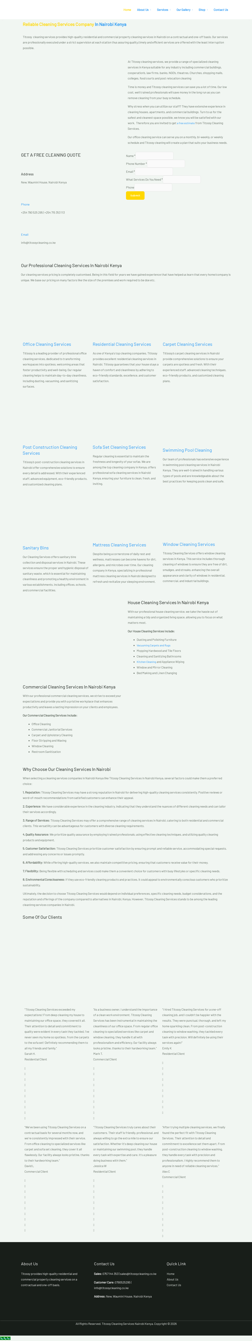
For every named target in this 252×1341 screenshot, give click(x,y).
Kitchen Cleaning (147, 661)
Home (127, 9)
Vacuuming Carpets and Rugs (155, 645)
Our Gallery (183, 9)
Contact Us (221, 9)
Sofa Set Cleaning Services (119, 446)
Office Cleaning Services (47, 344)
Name (130, 156)
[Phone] (25, 195)
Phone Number (136, 164)
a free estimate (187, 123)
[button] (2, 19)
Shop (202, 9)
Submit (135, 196)
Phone (26, 204)
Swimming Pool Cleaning (187, 450)
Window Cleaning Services (189, 544)
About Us (143, 9)
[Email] (25, 226)
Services (162, 9)
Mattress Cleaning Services (119, 544)
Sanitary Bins (36, 547)
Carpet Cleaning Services (187, 344)
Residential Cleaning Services (122, 344)
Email (25, 234)
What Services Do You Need (144, 180)
